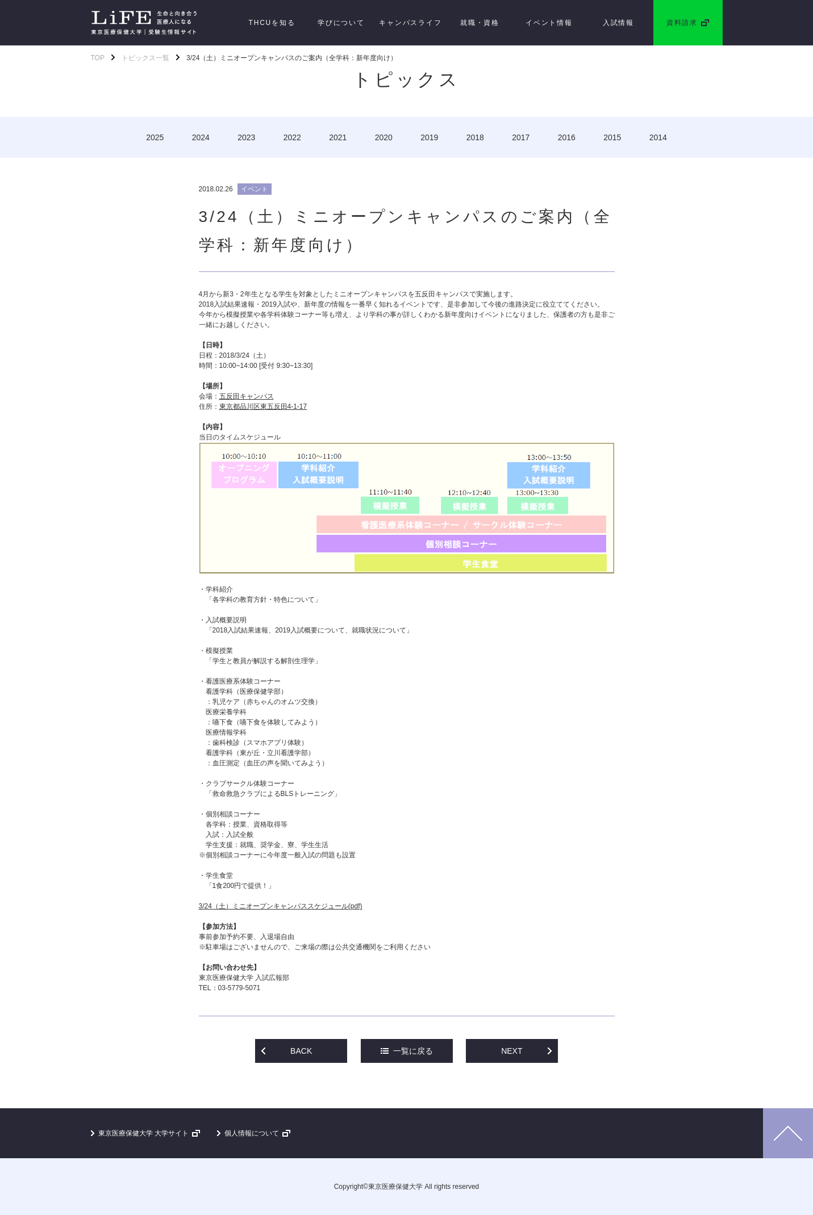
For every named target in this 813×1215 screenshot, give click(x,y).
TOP (98, 58)
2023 (246, 137)
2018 (475, 137)
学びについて (341, 23)
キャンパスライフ (410, 23)
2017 (521, 137)
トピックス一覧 (145, 58)
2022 (292, 137)
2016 (567, 137)
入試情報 (618, 23)
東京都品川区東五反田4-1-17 (263, 406)
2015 (612, 137)
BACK (301, 1050)
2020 (384, 137)
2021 (338, 137)
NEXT (511, 1050)
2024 (201, 137)
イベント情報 (549, 23)
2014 (658, 137)
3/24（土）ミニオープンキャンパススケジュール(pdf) (280, 906)
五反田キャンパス (246, 396)
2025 (155, 137)
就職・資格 (479, 23)
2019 (429, 137)
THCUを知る (272, 23)
